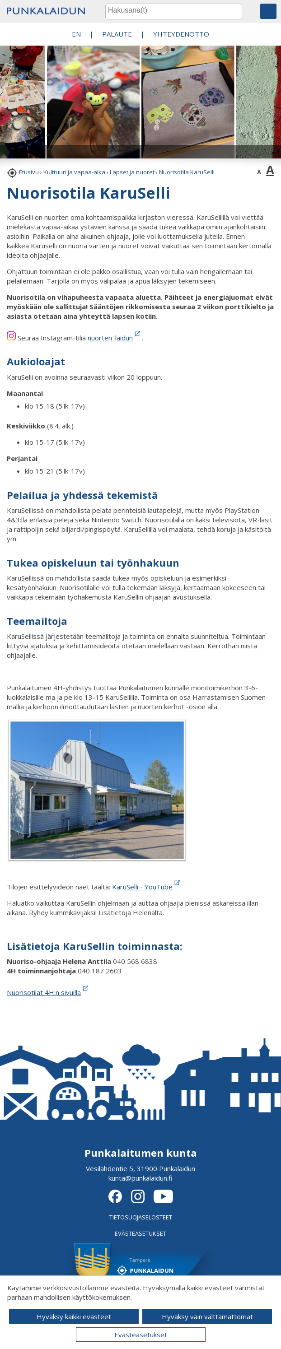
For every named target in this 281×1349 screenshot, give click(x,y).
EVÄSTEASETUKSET (140, 1233)
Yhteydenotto (181, 33)
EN (76, 33)
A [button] (259, 172)
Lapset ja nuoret (132, 172)
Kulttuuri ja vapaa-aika (74, 172)
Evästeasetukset (140, 1334)
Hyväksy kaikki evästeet (74, 1316)
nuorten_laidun (110, 337)
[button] (268, 11)
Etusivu (29, 172)
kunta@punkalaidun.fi (140, 1177)
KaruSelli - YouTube (147, 886)
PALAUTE (117, 33)
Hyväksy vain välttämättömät (207, 1316)
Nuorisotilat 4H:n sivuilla (48, 992)
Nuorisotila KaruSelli (187, 172)
